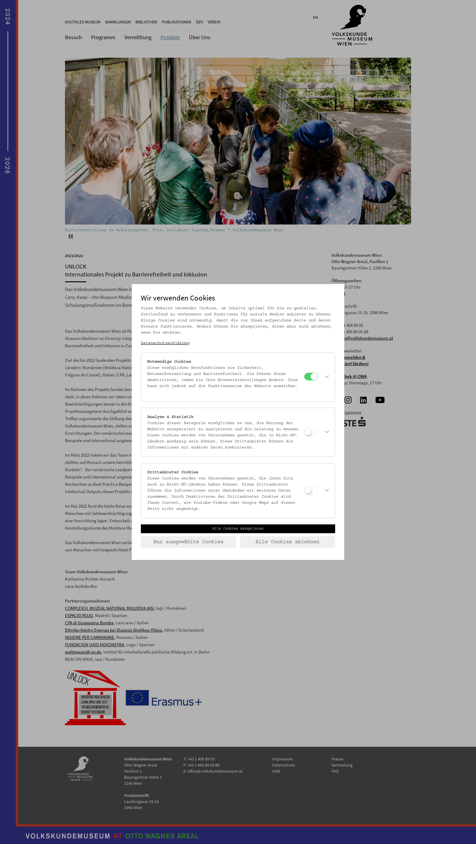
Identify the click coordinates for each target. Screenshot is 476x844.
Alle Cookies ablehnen (287, 542)
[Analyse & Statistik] (311, 432)
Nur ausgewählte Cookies (188, 542)
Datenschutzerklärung (165, 343)
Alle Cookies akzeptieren (238, 528)
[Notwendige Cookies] (311, 376)
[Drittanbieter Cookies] (311, 490)
